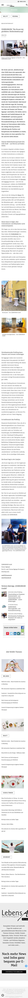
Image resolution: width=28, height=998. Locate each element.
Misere (19, 195)
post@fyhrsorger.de (6, 575)
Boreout (6, 182)
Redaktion (3, 35)
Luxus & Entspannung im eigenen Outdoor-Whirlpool (12, 709)
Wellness (6, 676)
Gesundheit (6, 857)
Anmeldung (22, 1)
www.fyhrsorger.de (6, 578)
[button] (2, 995)
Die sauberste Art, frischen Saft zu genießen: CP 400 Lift (13, 830)
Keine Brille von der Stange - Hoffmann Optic (13, 753)
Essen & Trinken (8, 792)
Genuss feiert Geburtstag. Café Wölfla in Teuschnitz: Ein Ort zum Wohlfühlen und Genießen (12, 812)
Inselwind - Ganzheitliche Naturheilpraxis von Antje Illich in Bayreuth (13, 695)
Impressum (11, 996)
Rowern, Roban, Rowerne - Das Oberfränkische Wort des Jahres (13, 876)
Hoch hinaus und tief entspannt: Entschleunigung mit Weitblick (9, 702)
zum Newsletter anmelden (14, 972)
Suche (27, 5)
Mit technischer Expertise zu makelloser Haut (13, 689)
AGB (6, 996)
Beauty (5, 735)
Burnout (23, 179)
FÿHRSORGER (14, 234)
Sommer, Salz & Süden (7, 824)
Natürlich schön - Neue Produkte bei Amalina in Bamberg (13, 683)
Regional (15, 16)
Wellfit (5, 16)
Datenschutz (18, 996)
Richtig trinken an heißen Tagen (10, 820)
